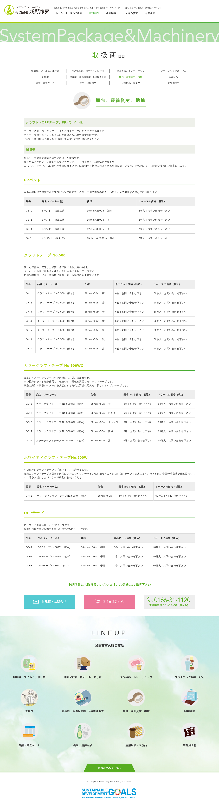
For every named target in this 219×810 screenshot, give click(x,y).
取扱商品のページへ (109, 768)
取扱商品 (94, 13)
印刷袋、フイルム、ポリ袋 (45, 71)
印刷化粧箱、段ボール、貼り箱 (88, 71)
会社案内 (111, 13)
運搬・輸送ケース (45, 83)
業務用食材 (173, 83)
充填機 (45, 77)
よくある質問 (130, 13)
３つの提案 (76, 13)
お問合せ (150, 13)
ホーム (59, 13)
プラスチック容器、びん (173, 71)
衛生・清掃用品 (88, 83)
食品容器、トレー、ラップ (131, 71)
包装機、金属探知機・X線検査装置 (88, 77)
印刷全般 (173, 77)
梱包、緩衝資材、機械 (131, 77)
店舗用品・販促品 (130, 83)
